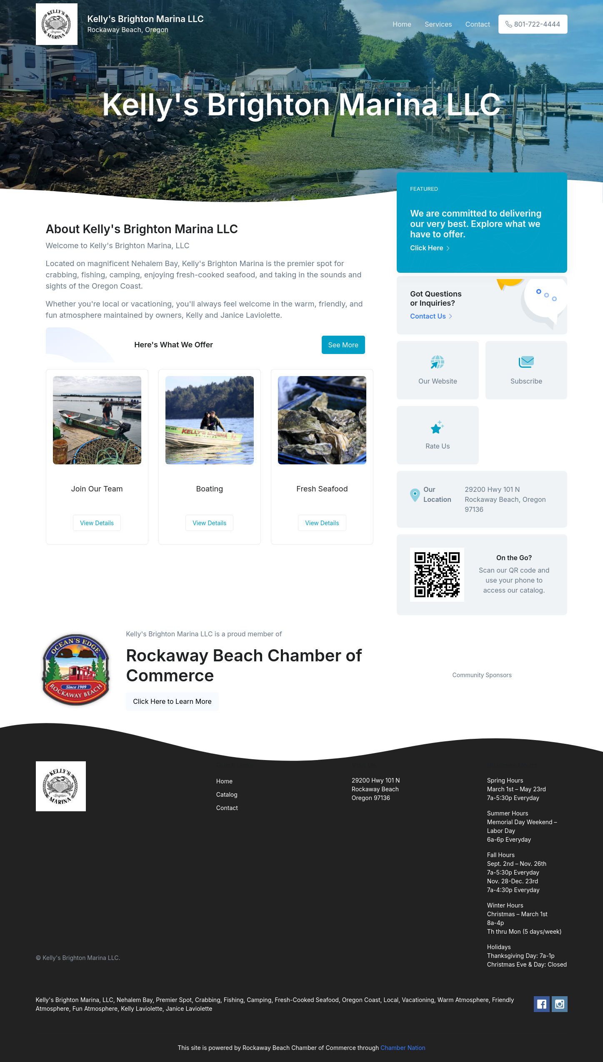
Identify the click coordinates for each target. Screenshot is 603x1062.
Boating (209, 488)
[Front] (58, 24)
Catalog (227, 794)
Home (402, 24)
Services (438, 24)
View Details (97, 522)
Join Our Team (97, 488)
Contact (477, 24)
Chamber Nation (402, 1047)
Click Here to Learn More (172, 701)
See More (343, 345)
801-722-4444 (532, 24)
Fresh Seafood (322, 488)
